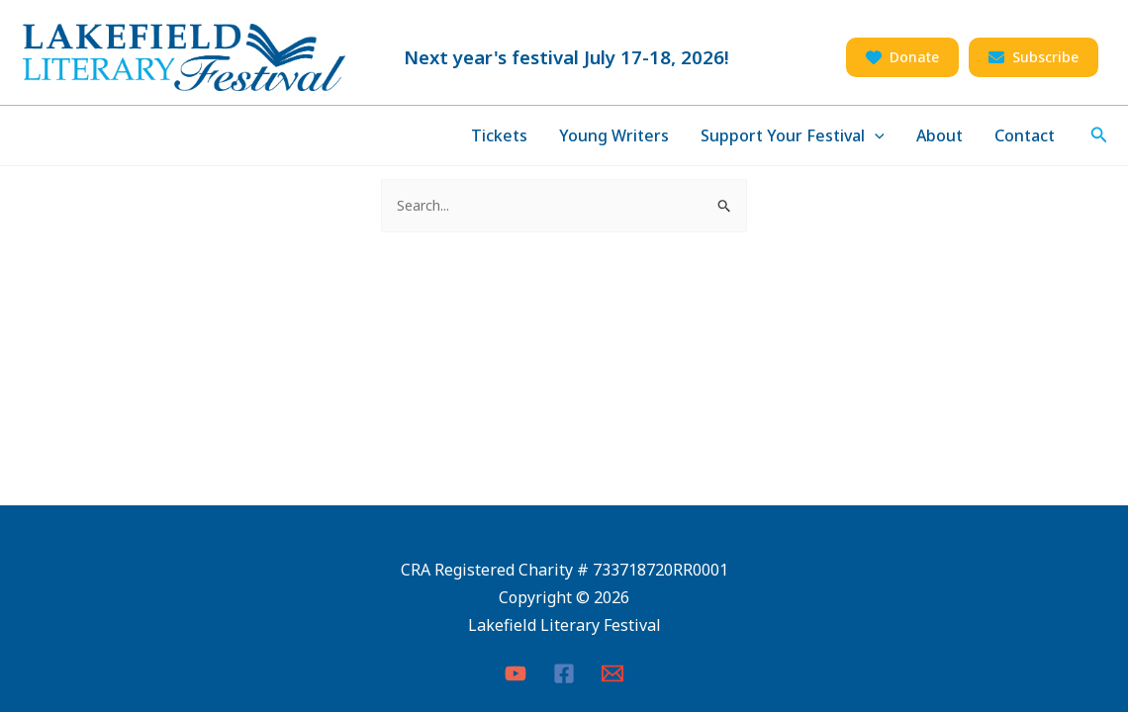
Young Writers (614, 135)
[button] (902, 57)
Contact (1024, 135)
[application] (875, 135)
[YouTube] (515, 673)
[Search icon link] (1099, 135)
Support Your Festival (793, 135)
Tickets (499, 135)
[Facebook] (564, 673)
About (939, 135)
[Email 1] (612, 673)
